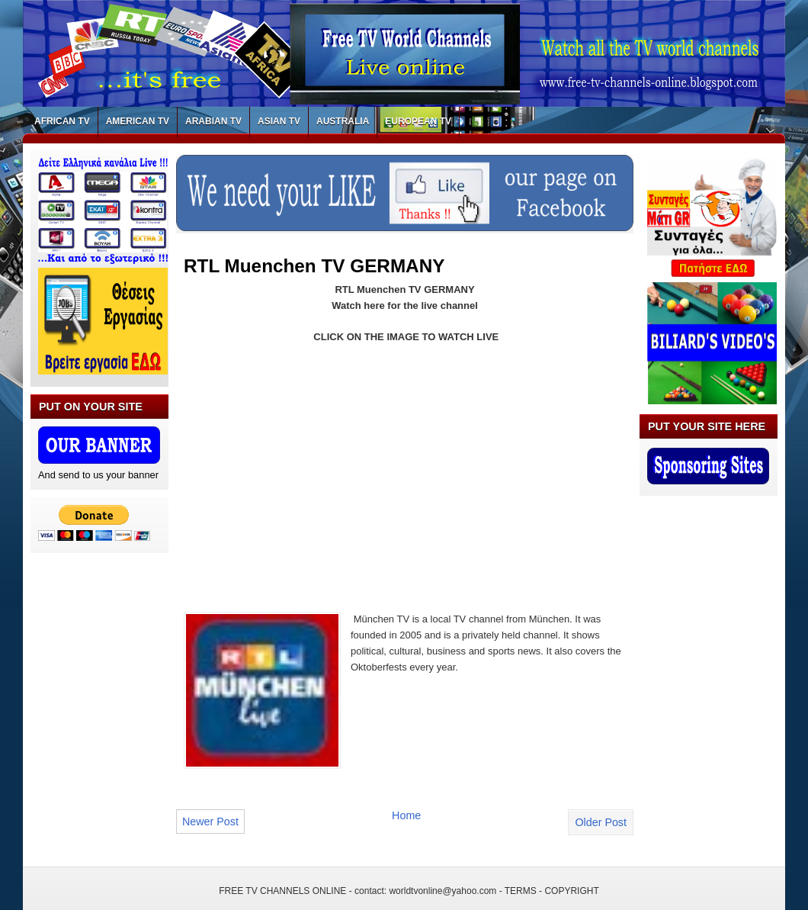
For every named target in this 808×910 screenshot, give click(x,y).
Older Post (601, 822)
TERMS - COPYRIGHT (552, 891)
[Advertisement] (312, 468)
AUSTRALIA (342, 121)
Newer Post (210, 821)
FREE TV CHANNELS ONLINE (282, 891)
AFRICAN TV (62, 121)
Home (406, 815)
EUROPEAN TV (418, 121)
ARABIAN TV (213, 121)
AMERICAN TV (137, 121)
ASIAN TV (279, 121)
